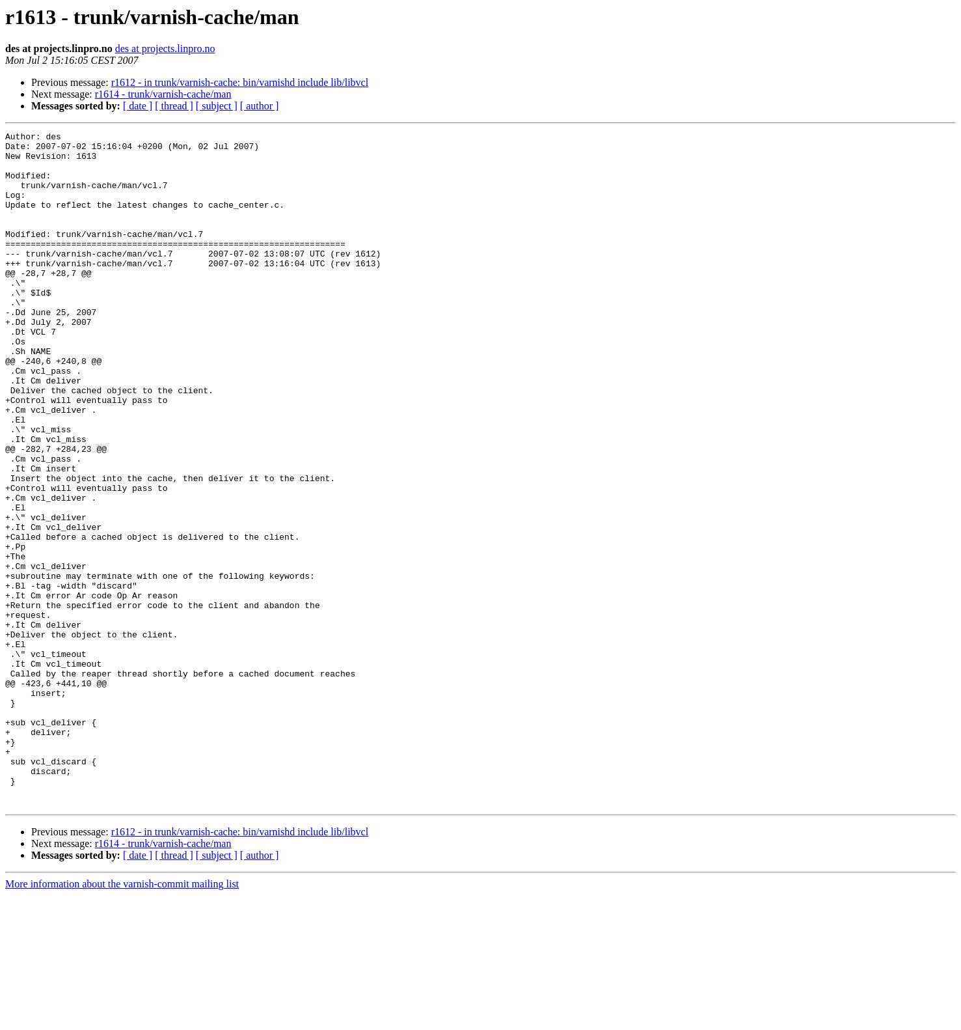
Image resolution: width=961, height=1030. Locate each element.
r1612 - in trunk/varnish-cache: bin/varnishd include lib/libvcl (239, 82)
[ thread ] (174, 105)
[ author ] (259, 105)
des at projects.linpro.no (165, 48)
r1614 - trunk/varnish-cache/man (163, 94)
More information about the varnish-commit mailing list (122, 1018)
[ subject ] (216, 105)
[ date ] (137, 105)
